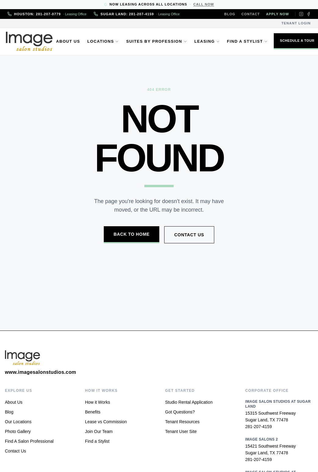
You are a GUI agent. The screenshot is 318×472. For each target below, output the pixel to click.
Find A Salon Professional (29, 441)
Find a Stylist (248, 41)
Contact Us (189, 234)
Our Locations (18, 421)
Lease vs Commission (106, 421)
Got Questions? (180, 411)
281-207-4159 (258, 426)
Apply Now (277, 14)
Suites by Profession (158, 41)
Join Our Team (99, 431)
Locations (104, 41)
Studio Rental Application (189, 402)
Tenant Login (296, 23)
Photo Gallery (18, 431)
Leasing (208, 41)
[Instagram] (301, 14)
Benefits (93, 411)
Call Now (203, 4)
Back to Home (132, 234)
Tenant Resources (182, 421)
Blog (229, 14)
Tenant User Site (181, 431)
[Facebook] (308, 14)
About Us (69, 41)
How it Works (97, 402)
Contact (250, 14)
